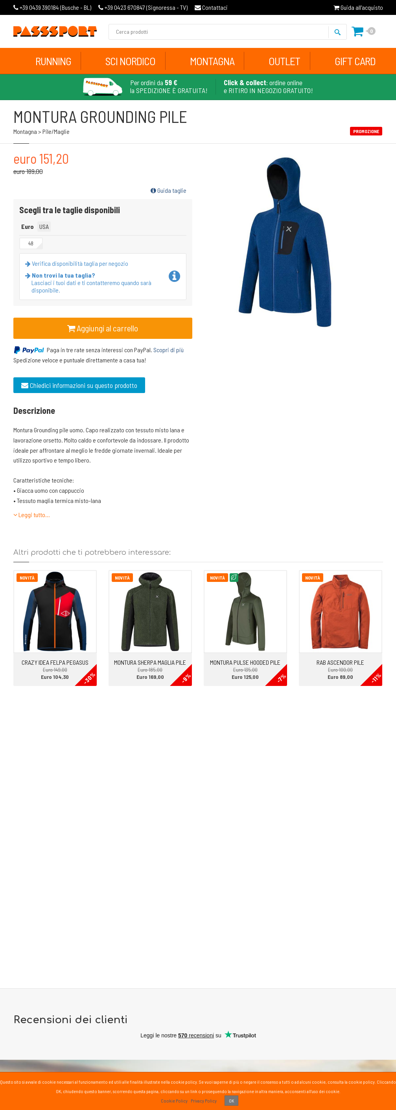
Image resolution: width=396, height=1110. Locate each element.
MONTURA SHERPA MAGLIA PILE (150, 662)
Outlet (284, 61)
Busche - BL (52, 7)
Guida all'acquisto (358, 7)
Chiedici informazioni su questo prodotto (79, 385)
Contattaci (211, 7)
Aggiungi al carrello (102, 328)
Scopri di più (168, 349)
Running (53, 61)
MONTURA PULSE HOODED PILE (245, 662)
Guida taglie (168, 190)
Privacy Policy (204, 1100)
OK (231, 1100)
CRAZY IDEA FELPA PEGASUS (55, 662)
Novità (27, 577)
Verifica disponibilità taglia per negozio (78, 263)
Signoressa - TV (143, 7)
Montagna (212, 61)
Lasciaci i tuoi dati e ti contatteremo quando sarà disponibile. (89, 282)
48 (30, 243)
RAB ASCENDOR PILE (340, 662)
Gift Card (355, 61)
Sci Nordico (130, 61)
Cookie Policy (174, 1100)
